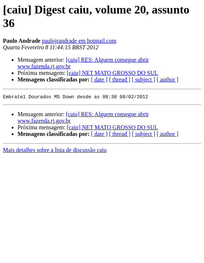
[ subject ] (143, 79)
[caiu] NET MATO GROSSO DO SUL (112, 73)
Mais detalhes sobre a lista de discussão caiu (55, 151)
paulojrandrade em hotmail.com (79, 41)
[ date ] (99, 79)
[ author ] (167, 79)
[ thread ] (120, 79)
